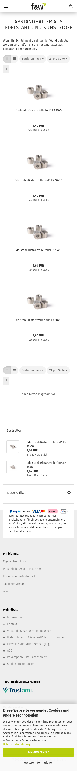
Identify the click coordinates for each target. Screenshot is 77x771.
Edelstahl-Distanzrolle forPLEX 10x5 (38, 110)
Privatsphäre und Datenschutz (27, 657)
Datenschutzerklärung (16, 744)
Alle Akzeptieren (38, 752)
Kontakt (12, 624)
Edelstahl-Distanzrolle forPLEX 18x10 (38, 320)
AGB (9, 650)
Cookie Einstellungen (20, 664)
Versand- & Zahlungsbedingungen (29, 631)
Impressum (14, 617)
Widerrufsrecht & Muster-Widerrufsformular (35, 637)
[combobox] (32, 59)
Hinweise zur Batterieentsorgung (28, 644)
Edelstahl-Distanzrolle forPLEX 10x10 (38, 180)
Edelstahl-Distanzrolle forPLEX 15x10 (38, 250)
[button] (7, 59)
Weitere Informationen (38, 762)
